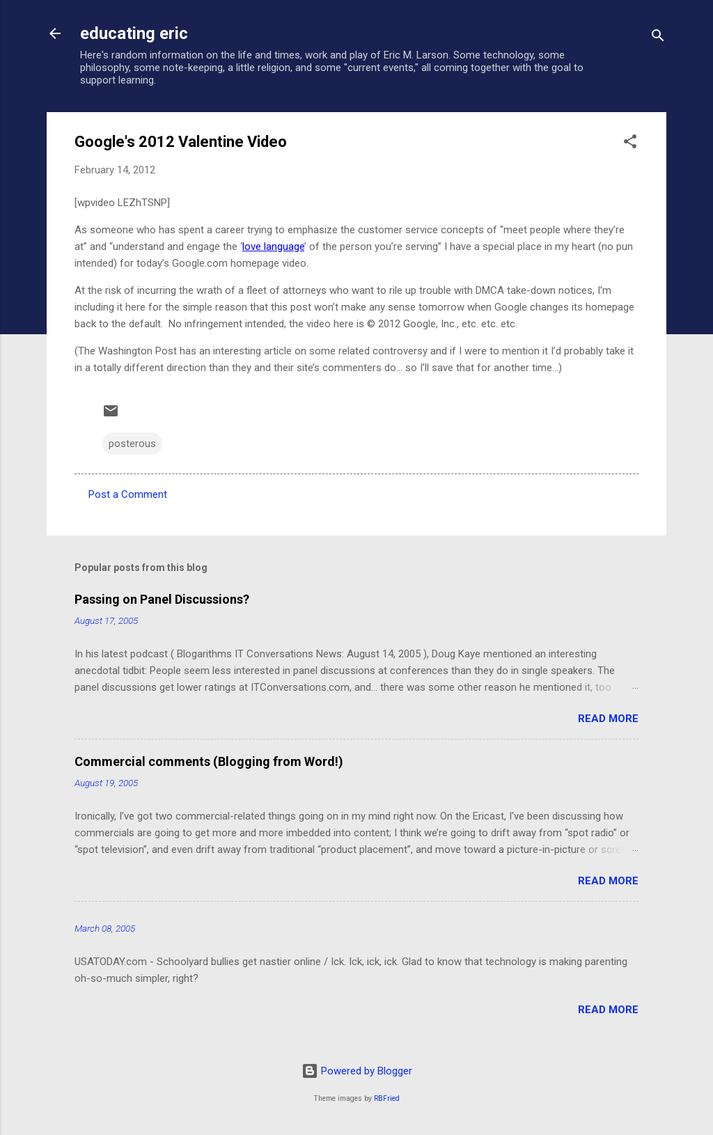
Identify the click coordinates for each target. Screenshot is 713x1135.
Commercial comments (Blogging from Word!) (209, 761)
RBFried (387, 1098)
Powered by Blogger (356, 1071)
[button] (630, 144)
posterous (132, 443)
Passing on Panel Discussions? (162, 599)
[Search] (658, 38)
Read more (608, 718)
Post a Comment (127, 494)
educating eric (134, 33)
